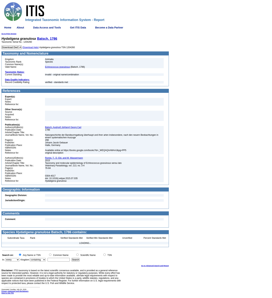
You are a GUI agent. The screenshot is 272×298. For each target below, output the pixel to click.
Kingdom (24, 259)
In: (3, 259)
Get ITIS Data (78, 27)
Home (7, 27)
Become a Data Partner (109, 27)
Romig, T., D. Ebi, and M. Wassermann (64, 158)
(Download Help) (30, 47)
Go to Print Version (8, 34)
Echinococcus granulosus (57, 67)
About (20, 27)
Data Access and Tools (47, 27)
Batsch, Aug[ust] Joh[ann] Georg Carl (63, 127)
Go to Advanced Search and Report (155, 266)
